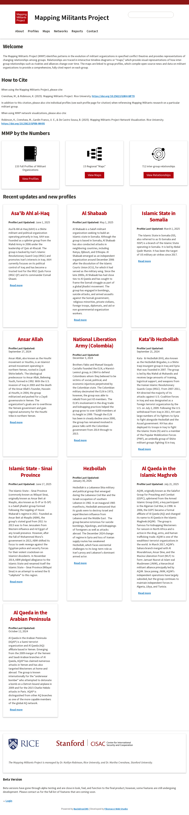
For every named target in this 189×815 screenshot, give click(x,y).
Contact (92, 31)
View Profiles (30, 179)
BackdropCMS (81, 808)
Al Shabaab (94, 213)
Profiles (33, 31)
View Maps (94, 175)
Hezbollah (94, 468)
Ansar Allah (30, 339)
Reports (77, 31)
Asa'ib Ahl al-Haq (30, 213)
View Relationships (159, 175)
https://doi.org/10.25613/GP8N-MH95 (23, 123)
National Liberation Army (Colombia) (94, 342)
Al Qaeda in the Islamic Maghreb (158, 471)
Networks (61, 31)
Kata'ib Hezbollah (158, 339)
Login (9, 801)
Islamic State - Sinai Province (30, 471)
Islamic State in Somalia (158, 216)
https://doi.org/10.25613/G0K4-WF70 (113, 96)
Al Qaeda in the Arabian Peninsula (30, 615)
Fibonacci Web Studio (116, 808)
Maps (46, 31)
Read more (16, 285)
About (19, 31)
